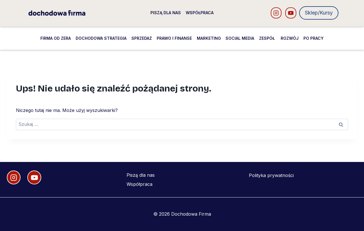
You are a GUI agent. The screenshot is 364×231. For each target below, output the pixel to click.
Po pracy (313, 38)
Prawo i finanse (174, 38)
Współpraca (200, 12)
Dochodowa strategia (101, 38)
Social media (240, 38)
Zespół (267, 38)
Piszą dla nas (165, 12)
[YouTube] (290, 12)
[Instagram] (276, 12)
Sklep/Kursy (319, 13)
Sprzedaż (141, 38)
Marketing (209, 38)
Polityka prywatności (271, 175)
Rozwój (290, 38)
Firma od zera (55, 38)
